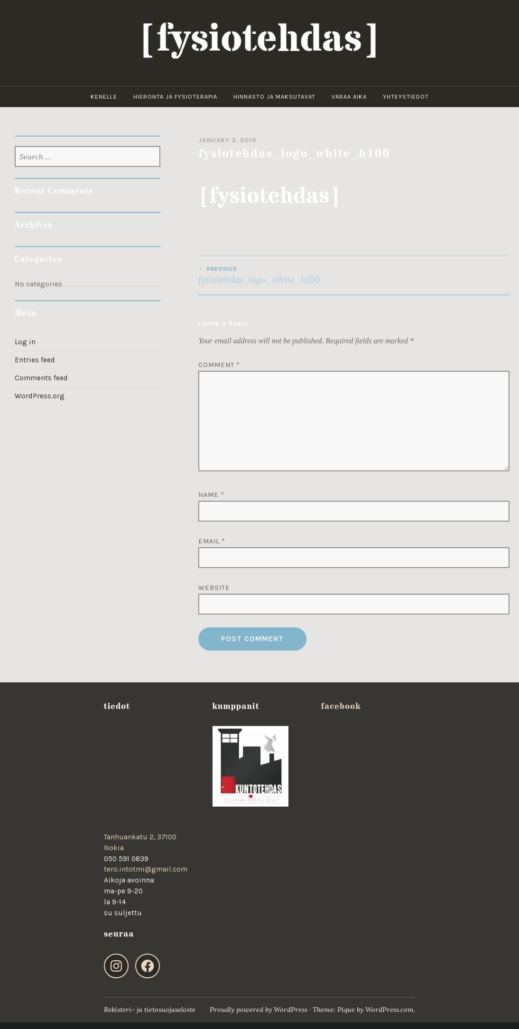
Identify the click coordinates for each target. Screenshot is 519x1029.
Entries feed (35, 360)
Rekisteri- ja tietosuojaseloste (149, 1009)
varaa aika (349, 96)
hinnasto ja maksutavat (274, 96)
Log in (25, 342)
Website (214, 588)
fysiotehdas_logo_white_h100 (276, 275)
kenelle (104, 96)
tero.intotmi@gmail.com (145, 869)
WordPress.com (389, 1009)
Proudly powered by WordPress (258, 1009)
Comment (219, 365)
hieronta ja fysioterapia (175, 96)
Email (211, 541)
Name (211, 495)
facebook (341, 706)
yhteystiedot (406, 96)
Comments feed (41, 378)
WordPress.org (40, 396)
